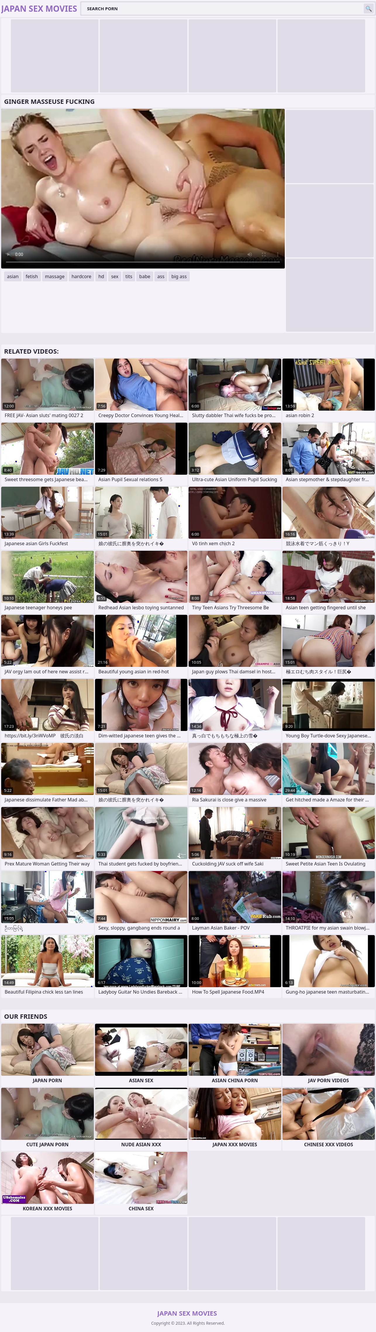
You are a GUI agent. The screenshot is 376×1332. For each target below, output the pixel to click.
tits (128, 276)
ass (160, 276)
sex (114, 276)
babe (144, 276)
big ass (179, 276)
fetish (32, 276)
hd (101, 276)
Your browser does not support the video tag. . (143, 189)
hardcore (82, 276)
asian (13, 276)
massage (55, 276)
